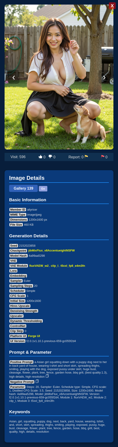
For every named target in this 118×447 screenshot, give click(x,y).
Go (43, 188)
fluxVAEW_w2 (38, 265)
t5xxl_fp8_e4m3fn (73, 265)
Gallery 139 (23, 188)
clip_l (54, 265)
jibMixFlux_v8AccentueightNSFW (51, 250)
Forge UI (34, 336)
